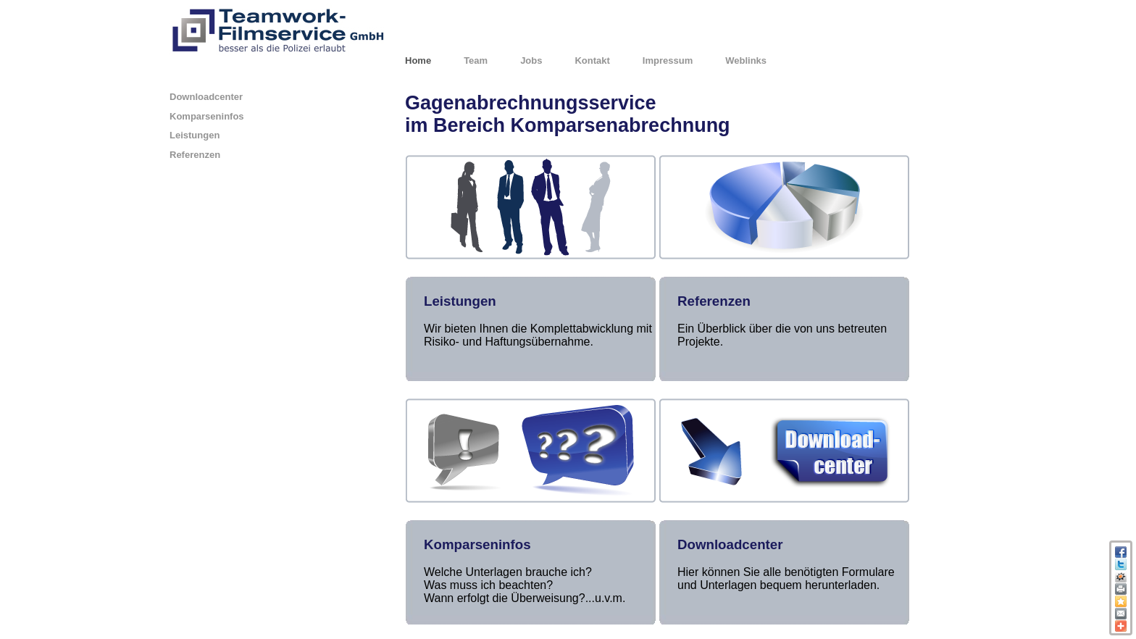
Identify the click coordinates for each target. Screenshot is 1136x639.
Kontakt (592, 60)
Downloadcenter (206, 96)
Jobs (531, 60)
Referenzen (195, 154)
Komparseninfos (207, 116)
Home (418, 60)
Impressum (668, 60)
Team (476, 60)
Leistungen (195, 135)
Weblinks (746, 60)
